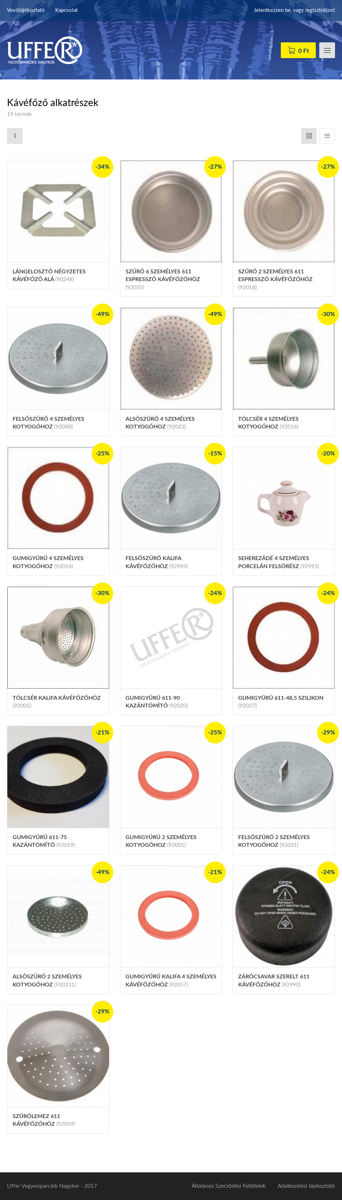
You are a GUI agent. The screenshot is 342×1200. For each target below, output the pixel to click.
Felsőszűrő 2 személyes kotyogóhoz (274, 841)
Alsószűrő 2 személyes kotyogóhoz (47, 980)
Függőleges (327, 136)
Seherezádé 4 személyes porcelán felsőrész (278, 562)
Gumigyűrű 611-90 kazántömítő (157, 702)
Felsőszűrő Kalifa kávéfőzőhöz (157, 562)
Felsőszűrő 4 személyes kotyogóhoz (48, 423)
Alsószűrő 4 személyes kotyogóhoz (160, 423)
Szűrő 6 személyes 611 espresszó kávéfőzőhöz (163, 279)
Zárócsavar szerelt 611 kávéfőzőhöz (273, 980)
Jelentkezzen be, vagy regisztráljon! (294, 10)
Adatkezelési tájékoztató (306, 1186)
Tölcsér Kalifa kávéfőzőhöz (57, 702)
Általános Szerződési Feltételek (229, 1186)
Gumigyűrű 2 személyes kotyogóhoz (161, 841)
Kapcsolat (66, 10)
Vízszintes (309, 136)
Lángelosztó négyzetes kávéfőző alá (49, 275)
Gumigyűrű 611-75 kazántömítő (44, 841)
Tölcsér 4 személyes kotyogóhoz (268, 423)
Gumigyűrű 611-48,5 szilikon (280, 702)
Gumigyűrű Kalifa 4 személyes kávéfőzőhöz (171, 980)
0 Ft (303, 51)
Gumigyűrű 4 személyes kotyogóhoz (48, 562)
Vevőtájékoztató (26, 10)
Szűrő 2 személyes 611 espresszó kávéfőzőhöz (275, 279)
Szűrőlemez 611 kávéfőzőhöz (44, 1120)
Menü (327, 50)
